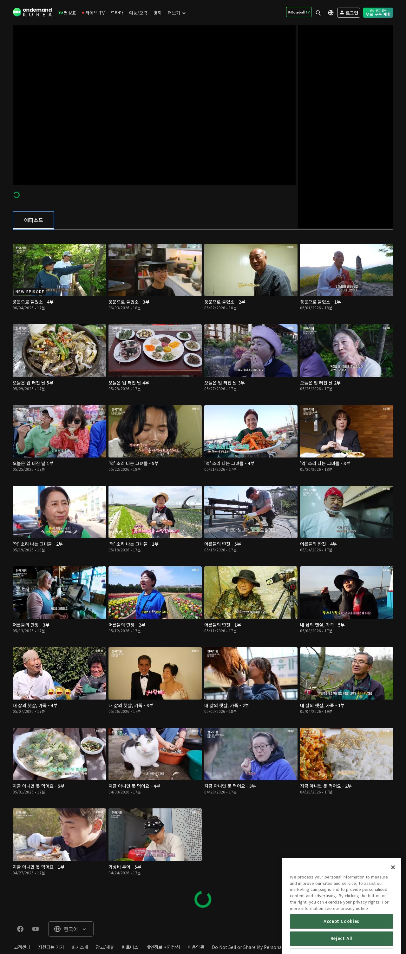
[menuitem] (67, 12)
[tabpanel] (203, 573)
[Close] (393, 891)
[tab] (33, 220)
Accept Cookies (341, 945)
